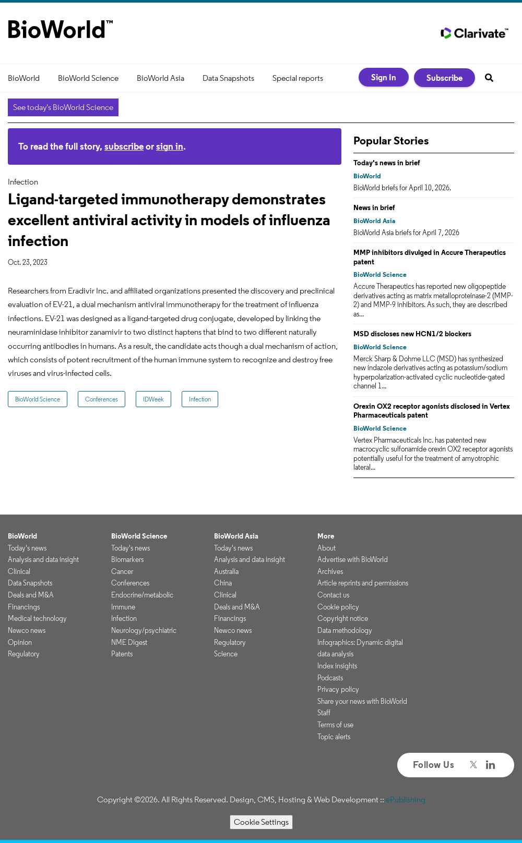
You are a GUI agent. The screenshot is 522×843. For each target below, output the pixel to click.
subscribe (124, 146)
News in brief (374, 207)
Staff (323, 712)
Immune (123, 607)
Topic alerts (333, 736)
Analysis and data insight (43, 559)
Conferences (101, 399)
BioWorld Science (88, 78)
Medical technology (37, 618)
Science (226, 653)
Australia (226, 571)
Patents (122, 653)
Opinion (20, 642)
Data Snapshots (228, 78)
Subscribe (444, 77)
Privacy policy (338, 689)
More (325, 536)
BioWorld (24, 78)
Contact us (333, 595)
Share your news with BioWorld (362, 701)
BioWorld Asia (160, 78)
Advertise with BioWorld (352, 559)
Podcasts (330, 677)
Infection (200, 399)
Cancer (122, 571)
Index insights (337, 665)
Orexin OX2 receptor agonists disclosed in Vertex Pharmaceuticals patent (431, 410)
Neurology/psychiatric (143, 630)
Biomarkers (127, 559)
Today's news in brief (386, 162)
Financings (24, 607)
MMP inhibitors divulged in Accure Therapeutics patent (429, 257)
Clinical (19, 571)
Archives (330, 571)
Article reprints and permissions (362, 583)
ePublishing (405, 799)
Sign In (383, 77)
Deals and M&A (31, 595)
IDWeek (153, 399)
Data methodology (344, 630)
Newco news (26, 630)
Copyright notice (342, 618)
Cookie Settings (261, 822)
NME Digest (129, 642)
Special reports (297, 78)
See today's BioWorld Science (63, 107)
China (223, 583)
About (326, 548)
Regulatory (24, 653)
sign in (169, 146)
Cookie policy (338, 607)
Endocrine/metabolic (142, 595)
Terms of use (335, 724)
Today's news (27, 548)
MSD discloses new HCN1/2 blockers (412, 333)
